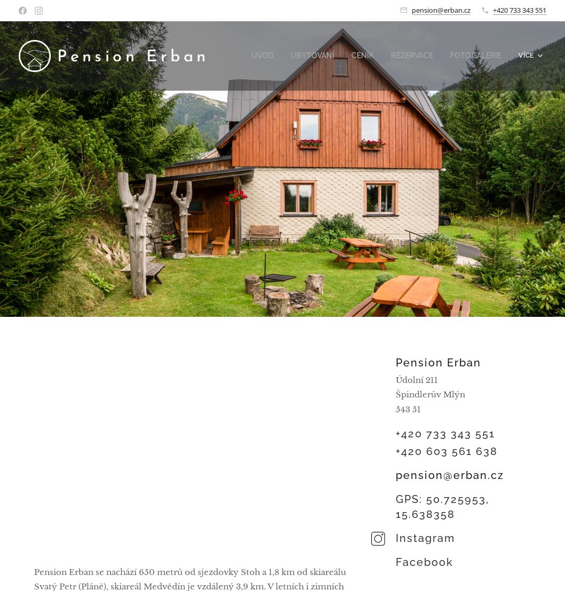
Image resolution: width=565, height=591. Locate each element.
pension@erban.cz (441, 10)
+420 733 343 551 (519, 10)
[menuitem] (278, 56)
